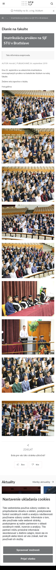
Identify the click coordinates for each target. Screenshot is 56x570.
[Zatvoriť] (3, 3)
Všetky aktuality (41, 482)
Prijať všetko (28, 559)
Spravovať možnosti (27, 550)
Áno (21, 464)
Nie (35, 464)
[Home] (3, 18)
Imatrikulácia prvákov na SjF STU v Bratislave (25, 40)
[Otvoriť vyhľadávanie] (52, 3)
